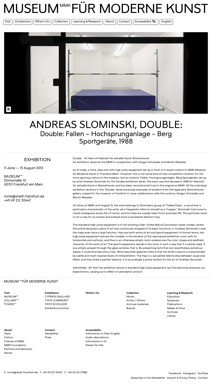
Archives (172, 312)
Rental (8, 353)
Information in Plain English (103, 333)
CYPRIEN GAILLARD (57, 296)
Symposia (173, 300)
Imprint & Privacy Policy (181, 378)
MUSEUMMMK (13, 176)
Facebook (175, 373)
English (166, 21)
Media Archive (176, 308)
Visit (7, 292)
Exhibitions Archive (57, 308)
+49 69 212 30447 (52, 372)
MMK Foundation (15, 345)
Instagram (189, 373)
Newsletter (51, 333)
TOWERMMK (10, 304)
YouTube (203, 373)
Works (130, 296)
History (8, 337)
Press (48, 337)
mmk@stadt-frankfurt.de (24, 196)
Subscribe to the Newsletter (148, 378)
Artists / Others (135, 300)
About (8, 330)
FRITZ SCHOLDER (56, 304)
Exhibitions (52, 292)
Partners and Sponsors (18, 349)
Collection (132, 292)
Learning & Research (180, 292)
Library (171, 316)
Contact (50, 330)
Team (7, 333)
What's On (92, 292)
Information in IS (96, 341)
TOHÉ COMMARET (57, 300)
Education (173, 296)
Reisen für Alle (94, 345)
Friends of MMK (14, 341)
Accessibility (93, 330)
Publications (174, 304)
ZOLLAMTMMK (11, 300)
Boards (130, 308)
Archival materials (137, 304)
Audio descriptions (97, 337)
